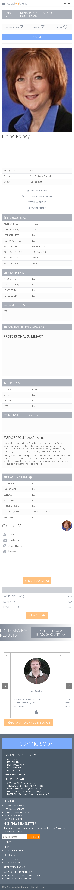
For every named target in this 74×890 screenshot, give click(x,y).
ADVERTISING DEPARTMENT (17, 812)
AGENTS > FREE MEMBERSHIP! (18, 872)
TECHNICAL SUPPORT (14, 809)
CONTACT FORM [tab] (37, 190)
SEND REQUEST (37, 581)
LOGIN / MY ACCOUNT (14, 850)
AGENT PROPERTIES (13, 862)
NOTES (38, 27)
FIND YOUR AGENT (13, 859)
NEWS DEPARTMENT (13, 815)
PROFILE (37, 36)
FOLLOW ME (15, 27)
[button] (63, 3)
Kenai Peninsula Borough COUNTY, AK (50, 633)
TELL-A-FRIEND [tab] (37, 202)
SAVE (62, 27)
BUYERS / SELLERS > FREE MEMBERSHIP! (22, 875)
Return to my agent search (29, 722)
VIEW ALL (37, 615)
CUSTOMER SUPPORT (14, 805)
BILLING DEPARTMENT (15, 819)
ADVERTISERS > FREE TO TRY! (17, 878)
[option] (37, 685)
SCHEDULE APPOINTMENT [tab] (37, 196)
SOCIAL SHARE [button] (37, 208)
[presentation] (22, 570)
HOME (7, 847)
